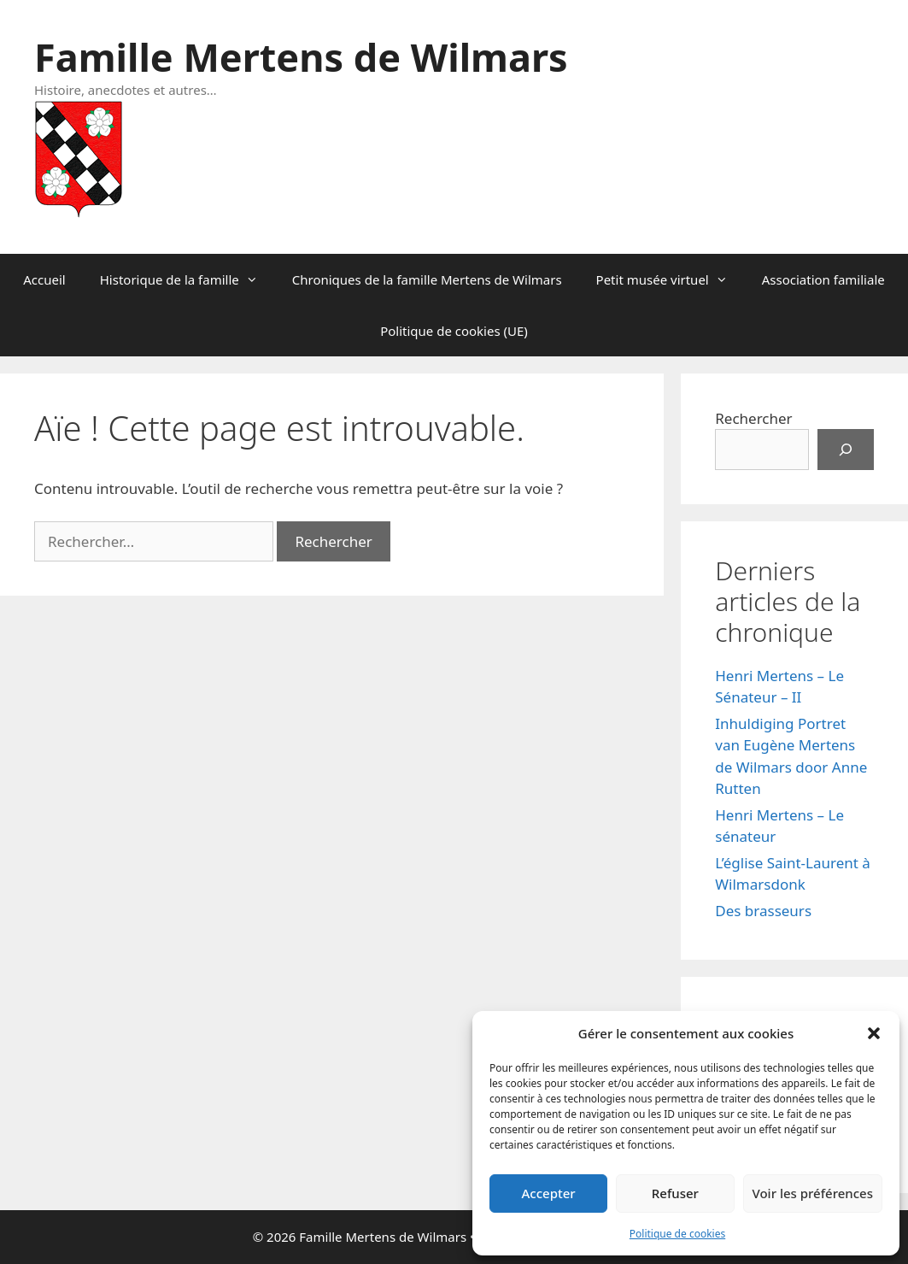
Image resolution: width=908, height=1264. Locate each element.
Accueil (44, 279)
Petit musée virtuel (670, 279)
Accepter (549, 1193)
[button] (873, 1033)
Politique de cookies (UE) (454, 330)
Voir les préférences (813, 1193)
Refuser (675, 1193)
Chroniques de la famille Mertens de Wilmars (427, 279)
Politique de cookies (677, 1233)
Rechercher (753, 418)
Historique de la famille (187, 279)
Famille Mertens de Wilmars (301, 57)
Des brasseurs (763, 910)
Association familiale (823, 279)
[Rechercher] (845, 449)
